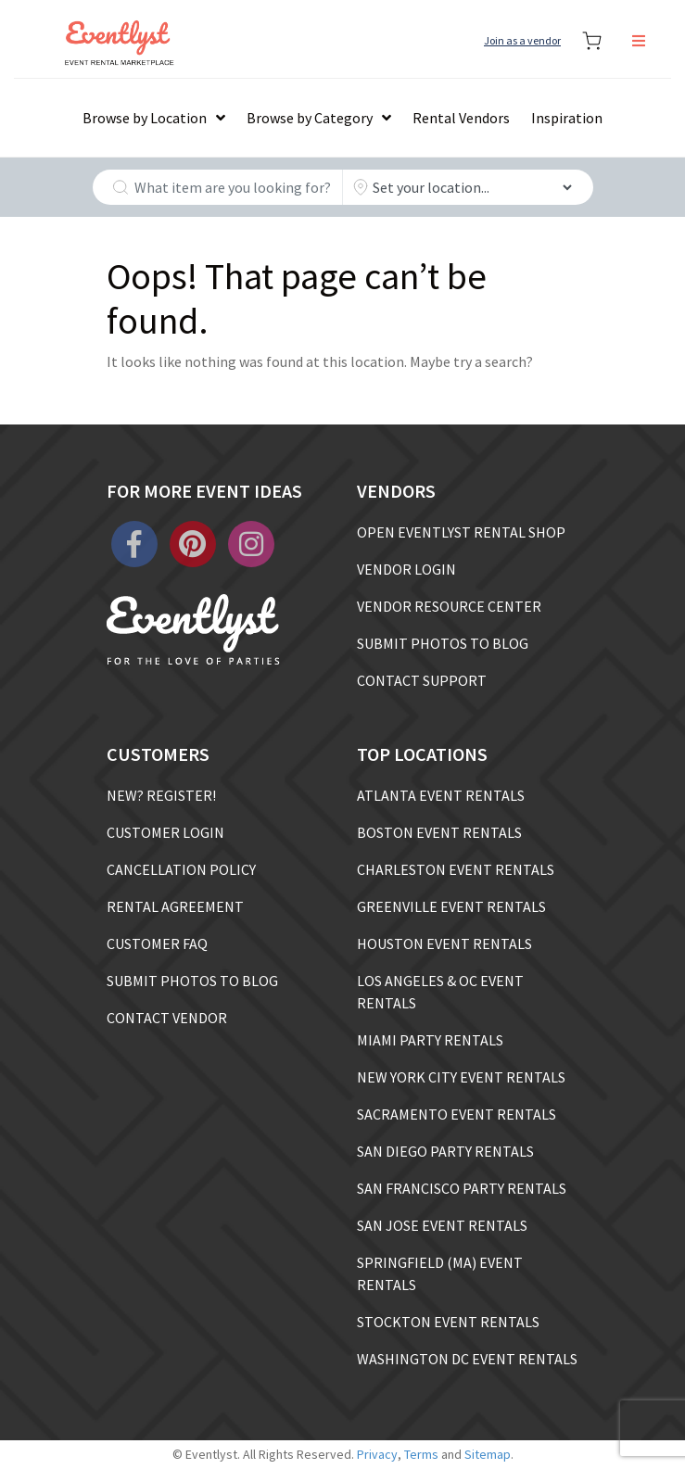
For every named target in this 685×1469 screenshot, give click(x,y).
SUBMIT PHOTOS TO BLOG (442, 643)
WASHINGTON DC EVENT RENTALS (467, 1358)
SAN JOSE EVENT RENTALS (442, 1225)
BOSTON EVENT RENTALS (439, 832)
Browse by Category (310, 117)
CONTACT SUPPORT (422, 680)
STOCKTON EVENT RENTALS (448, 1321)
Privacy (377, 1454)
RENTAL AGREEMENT (175, 906)
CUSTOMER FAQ (157, 943)
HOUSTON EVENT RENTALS (444, 943)
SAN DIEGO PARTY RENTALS (445, 1151)
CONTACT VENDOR (167, 1017)
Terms (421, 1454)
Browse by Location (144, 117)
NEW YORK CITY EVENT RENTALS (461, 1077)
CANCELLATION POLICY (181, 869)
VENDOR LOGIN (406, 569)
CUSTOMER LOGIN (165, 832)
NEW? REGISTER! (161, 795)
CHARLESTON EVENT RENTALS (455, 869)
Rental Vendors (461, 117)
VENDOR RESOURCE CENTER (449, 606)
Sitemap (487, 1454)
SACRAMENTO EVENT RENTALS (456, 1114)
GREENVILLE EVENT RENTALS (451, 906)
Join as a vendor (522, 40)
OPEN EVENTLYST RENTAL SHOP (461, 532)
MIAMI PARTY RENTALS (430, 1040)
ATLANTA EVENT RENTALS (441, 795)
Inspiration (567, 117)
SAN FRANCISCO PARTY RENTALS (461, 1188)
